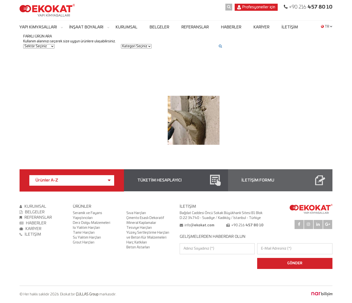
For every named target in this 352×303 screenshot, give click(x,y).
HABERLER (231, 27)
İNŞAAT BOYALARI (86, 27)
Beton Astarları (138, 247)
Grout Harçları (83, 242)
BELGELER (159, 27)
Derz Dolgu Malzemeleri (91, 223)
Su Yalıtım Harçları (87, 237)
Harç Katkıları (136, 242)
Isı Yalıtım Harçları (86, 228)
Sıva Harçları (136, 213)
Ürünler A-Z (72, 180)
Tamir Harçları (84, 232)
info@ (199, 225)
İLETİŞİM (290, 27)
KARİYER (261, 27)
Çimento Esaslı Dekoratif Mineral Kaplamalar (145, 220)
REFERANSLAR (195, 27)
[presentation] (201, 263)
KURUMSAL (126, 27)
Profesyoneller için (256, 7)
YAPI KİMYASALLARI (38, 27)
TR (326, 26)
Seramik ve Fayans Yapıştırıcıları (87, 215)
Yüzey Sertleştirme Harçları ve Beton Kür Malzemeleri (147, 235)
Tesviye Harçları (139, 228)
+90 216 (310, 7)
